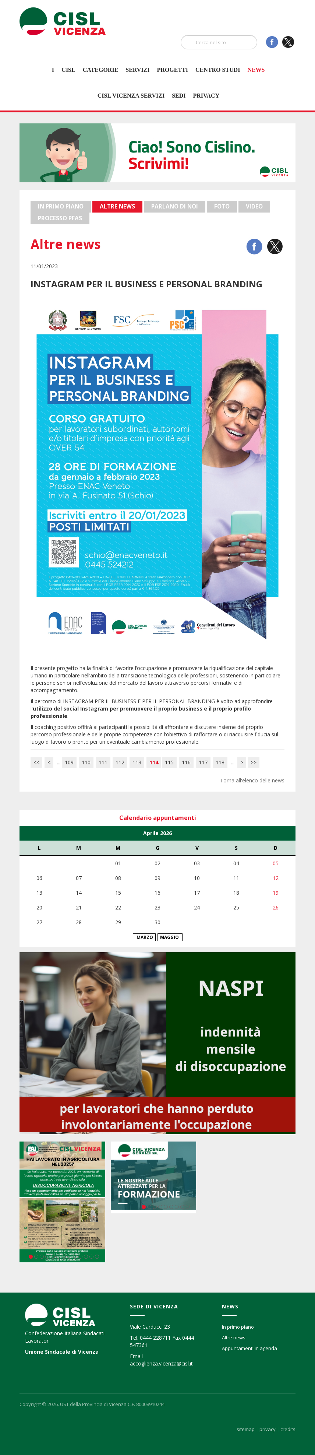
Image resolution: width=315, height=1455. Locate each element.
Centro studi (217, 70)
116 (186, 762)
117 (203, 762)
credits (287, 1429)
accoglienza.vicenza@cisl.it (161, 1363)
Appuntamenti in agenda (249, 1348)
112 (120, 762)
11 (86, 1257)
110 (86, 762)
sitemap (246, 1429)
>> (253, 762)
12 (91, 1257)
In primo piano (238, 1326)
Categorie (100, 70)
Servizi (137, 70)
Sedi (178, 95)
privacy (267, 1429)
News (256, 70)
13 (97, 1257)
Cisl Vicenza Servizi (131, 95)
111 (103, 762)
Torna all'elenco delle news (252, 780)
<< (36, 762)
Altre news (233, 1337)
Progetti (172, 70)
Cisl (68, 70)
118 (220, 762)
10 (80, 1257)
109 (69, 762)
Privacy (206, 95)
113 (136, 762)
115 (169, 762)
